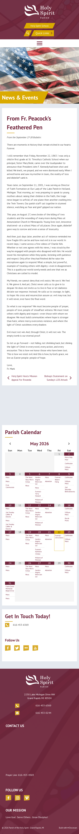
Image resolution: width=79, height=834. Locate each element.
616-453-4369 (26, 774)
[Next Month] (69, 443)
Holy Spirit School (39, 25)
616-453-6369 (43, 705)
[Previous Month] (10, 443)
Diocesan (73, 828)
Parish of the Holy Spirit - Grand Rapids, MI (26, 828)
